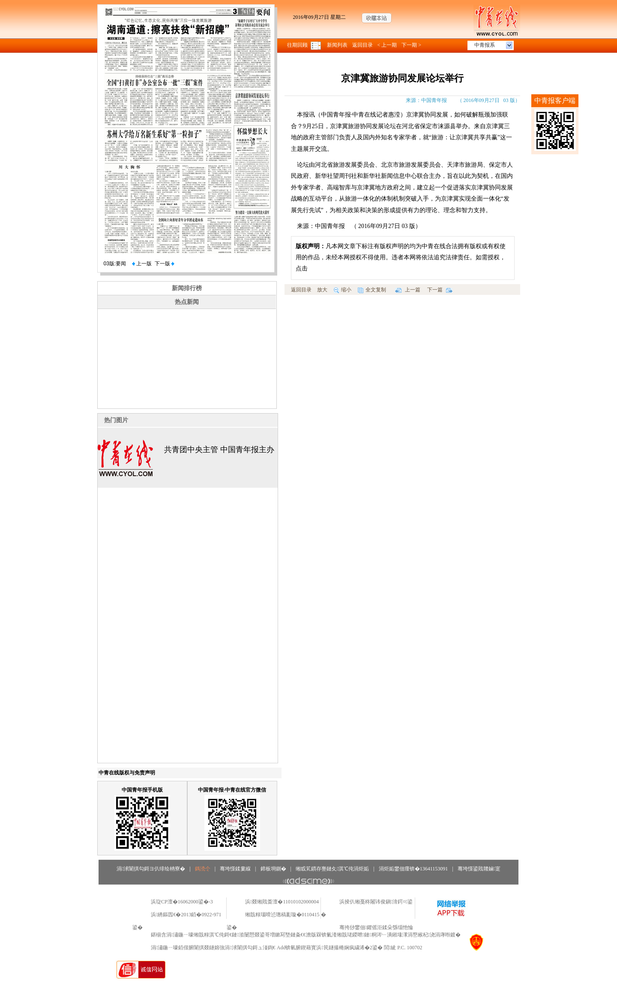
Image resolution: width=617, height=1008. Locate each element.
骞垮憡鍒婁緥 (235, 869)
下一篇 (439, 290)
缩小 (342, 290)
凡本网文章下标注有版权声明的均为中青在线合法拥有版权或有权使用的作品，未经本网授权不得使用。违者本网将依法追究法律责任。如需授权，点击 (401, 257)
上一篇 (407, 290)
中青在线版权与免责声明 (127, 773)
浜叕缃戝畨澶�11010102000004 (282, 902)
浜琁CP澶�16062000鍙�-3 (182, 902)
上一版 (142, 264)
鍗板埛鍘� (273, 869)
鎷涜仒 (202, 869)
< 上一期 (387, 45)
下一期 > (411, 45)
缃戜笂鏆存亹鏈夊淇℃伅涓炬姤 (332, 869)
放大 (322, 290)
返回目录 (362, 45)
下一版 (164, 264)
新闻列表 (337, 45)
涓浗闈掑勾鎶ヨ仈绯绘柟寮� (151, 869)
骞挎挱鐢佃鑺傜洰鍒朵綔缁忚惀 (376, 927)
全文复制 (372, 290)
